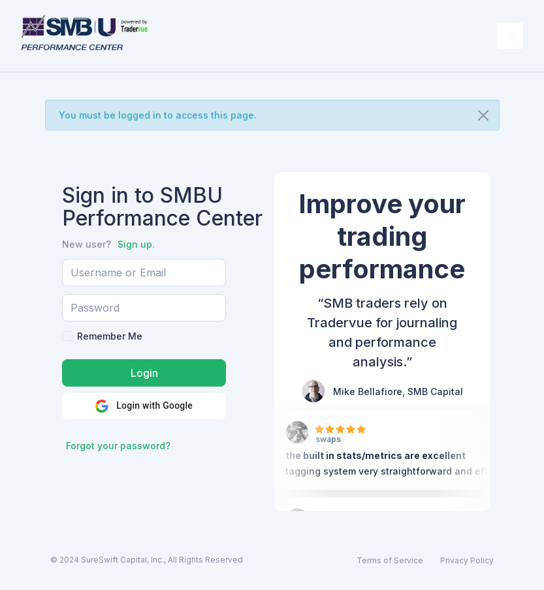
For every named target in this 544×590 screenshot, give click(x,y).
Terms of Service (390, 560)
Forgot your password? (118, 445)
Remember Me (109, 336)
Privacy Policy (467, 560)
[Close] (483, 115)
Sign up (135, 244)
